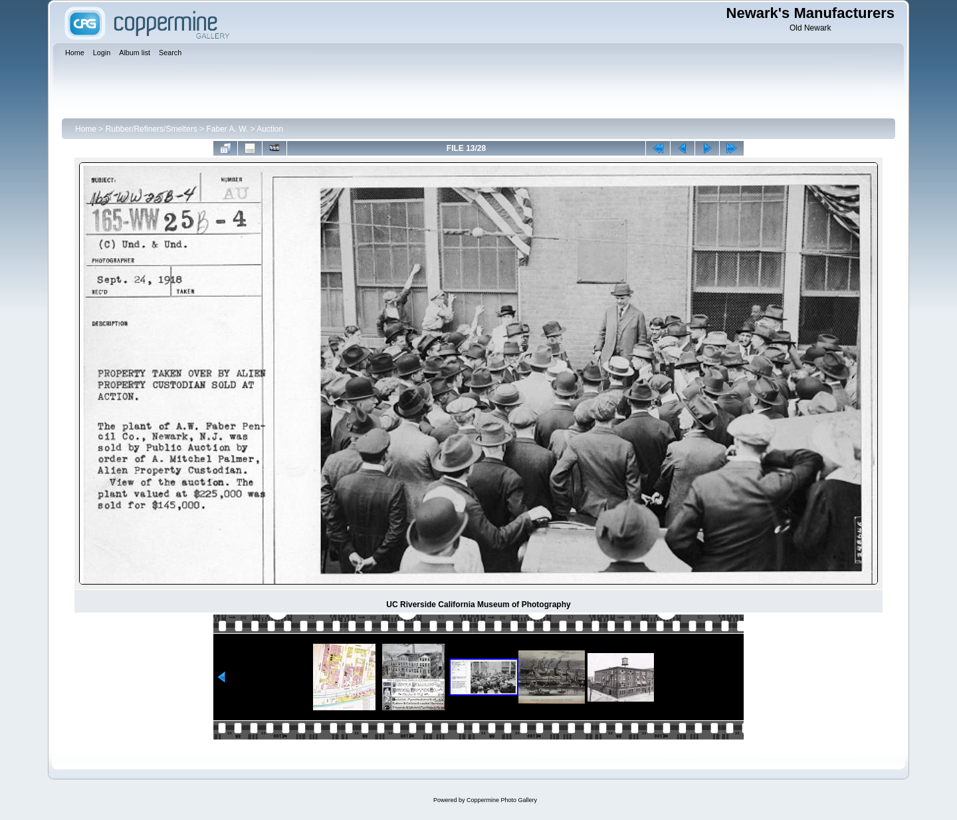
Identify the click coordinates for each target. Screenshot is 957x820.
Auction (270, 129)
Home (85, 129)
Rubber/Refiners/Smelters (151, 129)
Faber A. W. (227, 129)
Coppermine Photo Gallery (502, 800)
